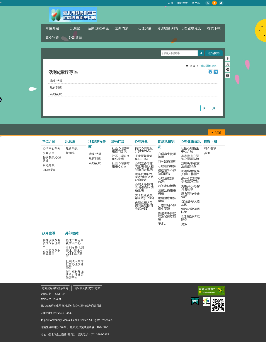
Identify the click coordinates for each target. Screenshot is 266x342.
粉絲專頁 (48, 165)
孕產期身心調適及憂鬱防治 (190, 157)
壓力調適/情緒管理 (190, 195)
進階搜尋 (214, 53)
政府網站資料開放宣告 (55, 288)
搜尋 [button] (201, 53)
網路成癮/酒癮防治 (190, 210)
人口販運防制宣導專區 (51, 252)
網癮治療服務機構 (167, 199)
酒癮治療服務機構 (167, 192)
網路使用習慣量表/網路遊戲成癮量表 (144, 177)
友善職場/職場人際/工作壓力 (190, 173)
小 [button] (207, 3)
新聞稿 (70, 153)
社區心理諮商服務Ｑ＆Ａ (121, 165)
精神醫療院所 (167, 161)
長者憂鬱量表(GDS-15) (144, 157)
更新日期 (46, 294)
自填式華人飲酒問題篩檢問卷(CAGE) (144, 205)
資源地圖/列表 (167, 28)
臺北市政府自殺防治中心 (74, 242)
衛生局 (196, 2)
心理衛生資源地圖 (167, 155)
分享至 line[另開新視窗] (227, 69)
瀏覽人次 (46, 298)
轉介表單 (210, 148)
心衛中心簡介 (51, 148)
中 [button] (214, 3)
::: (1, 1)
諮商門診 (121, 28)
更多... (162, 223)
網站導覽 (182, 2)
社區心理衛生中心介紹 (190, 150)
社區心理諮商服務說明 (121, 157)
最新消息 (72, 148)
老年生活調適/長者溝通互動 (190, 180)
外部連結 (75, 37)
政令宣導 (52, 37)
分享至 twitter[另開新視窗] (227, 64)
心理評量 (144, 28)
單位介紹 (52, 28)
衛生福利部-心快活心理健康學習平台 (75, 274)
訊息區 (75, 28)
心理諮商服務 (167, 166)
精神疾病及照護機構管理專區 (51, 243)
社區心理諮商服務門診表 (121, 150)
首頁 (170, 2)
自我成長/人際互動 (190, 203)
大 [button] (221, 3)
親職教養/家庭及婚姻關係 (190, 165)
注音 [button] (215, 71)
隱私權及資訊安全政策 (87, 288)
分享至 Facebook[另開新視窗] (227, 58)
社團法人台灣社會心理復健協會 (74, 264)
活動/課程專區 (98, 28)
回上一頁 (209, 108)
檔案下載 (214, 28)
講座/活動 (56, 80)
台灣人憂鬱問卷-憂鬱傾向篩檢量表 (144, 187)
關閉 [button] (218, 132)
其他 (207, 153)
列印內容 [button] (210, 71)
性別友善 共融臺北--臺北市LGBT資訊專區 (75, 252)
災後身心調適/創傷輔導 (190, 188)
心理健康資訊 (191, 28)
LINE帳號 (49, 169)
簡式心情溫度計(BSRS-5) (144, 150)
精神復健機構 (167, 185)
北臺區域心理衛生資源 (167, 207)
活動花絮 (56, 94)
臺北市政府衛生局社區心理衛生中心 (73, 14)
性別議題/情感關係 (190, 218)
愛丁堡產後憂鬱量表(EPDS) (144, 197)
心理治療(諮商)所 (166, 180)
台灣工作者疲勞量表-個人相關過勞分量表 (144, 166)
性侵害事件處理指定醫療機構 (167, 216)
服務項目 (48, 153)
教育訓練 (56, 87)
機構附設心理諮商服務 (167, 172)
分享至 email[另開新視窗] (227, 75)
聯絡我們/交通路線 (52, 159)
